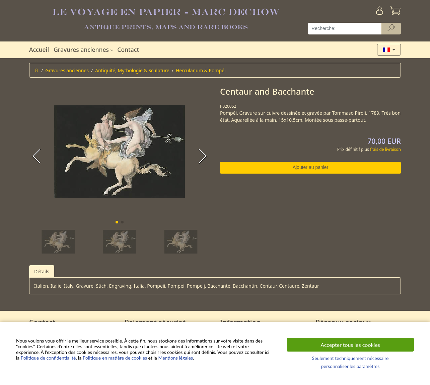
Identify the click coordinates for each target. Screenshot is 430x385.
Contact (128, 49)
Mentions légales (175, 358)
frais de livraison (385, 149)
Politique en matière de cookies (115, 358)
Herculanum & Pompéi (201, 70)
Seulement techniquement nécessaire (350, 358)
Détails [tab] (41, 271)
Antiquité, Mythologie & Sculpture (132, 70)
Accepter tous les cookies (350, 345)
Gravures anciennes (84, 49)
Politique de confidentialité (48, 358)
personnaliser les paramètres (350, 366)
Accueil (39, 49)
